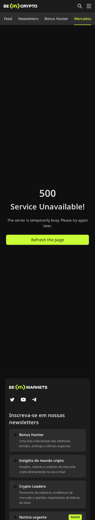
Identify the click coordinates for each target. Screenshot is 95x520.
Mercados (82, 18)
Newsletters (28, 18)
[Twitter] (12, 400)
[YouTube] (23, 400)
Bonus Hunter (56, 18)
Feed (8, 18)
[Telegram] (34, 400)
